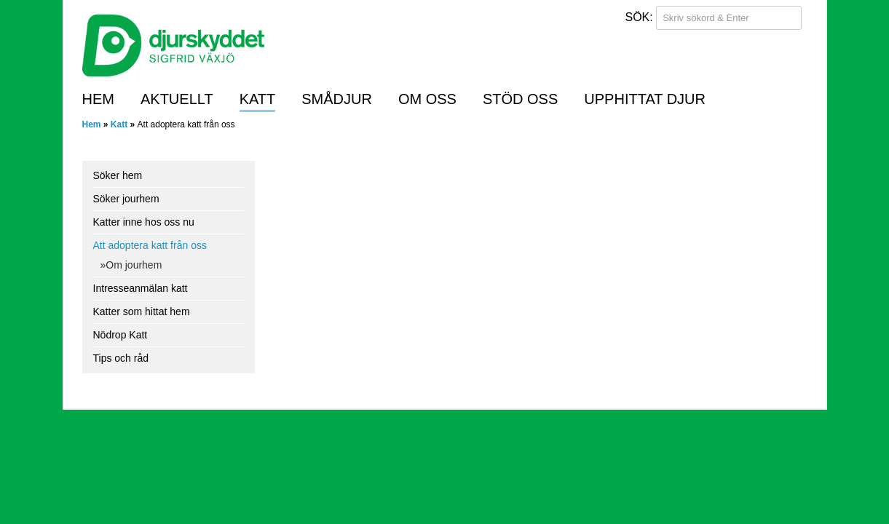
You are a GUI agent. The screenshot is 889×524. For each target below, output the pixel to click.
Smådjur (336, 99)
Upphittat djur (645, 99)
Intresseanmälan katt (140, 288)
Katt (258, 99)
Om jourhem (134, 265)
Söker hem (118, 175)
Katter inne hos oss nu (143, 222)
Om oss (427, 99)
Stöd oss (520, 99)
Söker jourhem (126, 199)
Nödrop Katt (120, 335)
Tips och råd (121, 358)
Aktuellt (177, 99)
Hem (98, 99)
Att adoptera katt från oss (150, 245)
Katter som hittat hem (141, 311)
